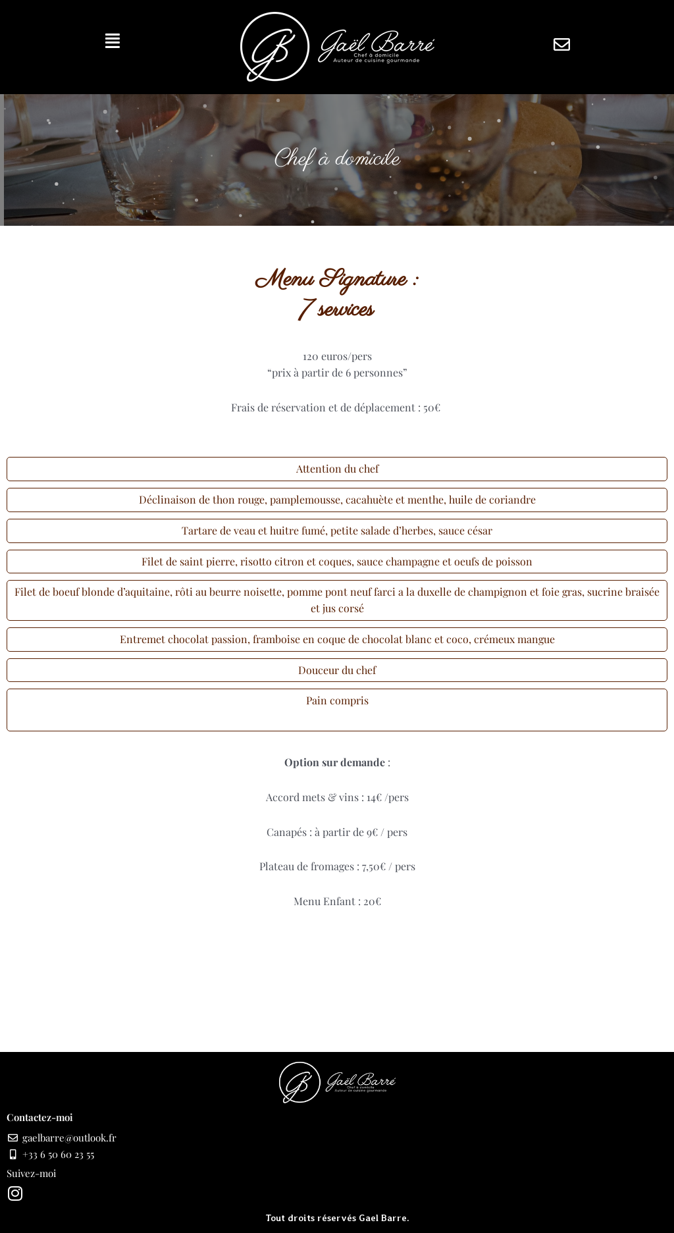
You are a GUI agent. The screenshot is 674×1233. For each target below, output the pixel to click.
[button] (112, 40)
